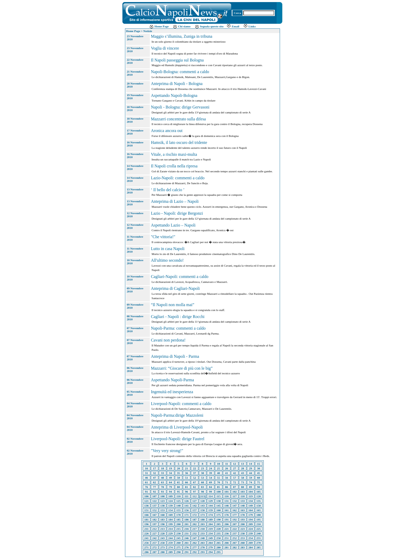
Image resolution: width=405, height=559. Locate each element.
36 (186, 473)
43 (242, 473)
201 (186, 524)
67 (194, 482)
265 (218, 542)
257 (154, 542)
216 (186, 528)
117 (234, 496)
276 (186, 547)
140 (178, 505)
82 (194, 486)
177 (234, 514)
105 (258, 491)
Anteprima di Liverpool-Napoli (177, 427)
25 (218, 468)
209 (250, 524)
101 (226, 491)
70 (218, 482)
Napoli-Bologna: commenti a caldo (180, 71)
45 (258, 473)
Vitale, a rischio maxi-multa (174, 154)
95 (178, 491)
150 (258, 505)
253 (242, 538)
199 (170, 524)
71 (226, 482)
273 (162, 547)
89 (250, 486)
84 (210, 486)
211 (146, 528)
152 (154, 510)
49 (170, 477)
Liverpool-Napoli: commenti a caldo (181, 403)
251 (226, 538)
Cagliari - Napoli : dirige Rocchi (178, 316)
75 (258, 482)
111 (186, 496)
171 (186, 514)
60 (258, 477)
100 (218, 491)
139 (170, 505)
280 (218, 547)
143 (202, 505)
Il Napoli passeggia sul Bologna (177, 60)
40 (218, 473)
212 (154, 528)
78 (162, 486)
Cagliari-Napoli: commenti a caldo (179, 276)
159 (210, 510)
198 (162, 524)
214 (170, 528)
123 (162, 500)
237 (234, 533)
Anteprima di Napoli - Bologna (176, 83)
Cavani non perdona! (168, 340)
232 (194, 533)
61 (146, 482)
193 (242, 519)
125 (178, 500)
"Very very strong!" (167, 450)
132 (234, 500)
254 (250, 538)
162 (234, 510)
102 (234, 491)
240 (258, 533)
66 (186, 482)
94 (170, 491)
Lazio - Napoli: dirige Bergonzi (177, 213)
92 (154, 491)
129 (210, 500)
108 (162, 496)
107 (154, 496)
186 (186, 519)
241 (146, 538)
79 (170, 486)
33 (162, 473)
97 (194, 491)
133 (242, 500)
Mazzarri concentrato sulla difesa (178, 119)
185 (178, 519)
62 (154, 482)
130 (218, 500)
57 (234, 477)
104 (250, 491)
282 (234, 547)
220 (218, 528)
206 (226, 524)
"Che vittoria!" (163, 237)
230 (178, 533)
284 (250, 547)
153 (162, 510)
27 (234, 468)
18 (162, 468)
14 (250, 463)
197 (154, 524)
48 (162, 477)
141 (186, 505)
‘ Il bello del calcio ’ (167, 190)
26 (226, 468)
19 (170, 468)
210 (258, 524)
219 (210, 528)
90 (258, 486)
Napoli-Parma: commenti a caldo (178, 328)
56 (226, 477)
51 (186, 477)
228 (162, 533)
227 (154, 533)
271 (146, 547)
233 (202, 533)
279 (210, 547)
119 (250, 496)
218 (202, 528)
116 (226, 496)
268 (242, 542)
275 (178, 547)
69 (210, 482)
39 (210, 473)
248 (202, 538)
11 (226, 463)
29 (250, 468)
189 (210, 519)
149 (250, 505)
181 (146, 519)
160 (218, 510)
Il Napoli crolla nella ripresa (174, 166)
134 (250, 500)
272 (154, 547)
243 (162, 538)
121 (146, 500)
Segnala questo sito (209, 26)
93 (162, 491)
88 (242, 486)
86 (226, 486)
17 (154, 468)
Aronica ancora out (167, 130)
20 (178, 468)
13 (242, 463)
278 (202, 547)
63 (162, 482)
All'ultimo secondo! (167, 260)
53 (202, 477)
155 (178, 510)
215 (178, 528)
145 (218, 505)
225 (258, 528)
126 (186, 500)
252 (234, 538)
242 (154, 538)
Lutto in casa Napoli (167, 248)
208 (242, 524)
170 (178, 514)
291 (186, 552)
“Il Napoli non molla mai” (172, 304)
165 (258, 510)
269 (250, 542)
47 (154, 477)
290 (178, 552)
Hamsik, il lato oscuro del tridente (179, 142)
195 (258, 519)
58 (242, 477)
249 (210, 538)
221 (226, 528)
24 (210, 468)
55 (218, 477)
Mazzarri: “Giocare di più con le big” (182, 368)
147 (234, 505)
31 (146, 473)
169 (170, 514)
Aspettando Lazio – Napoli (173, 225)
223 (242, 528)
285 (258, 547)
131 (226, 500)
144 (210, 505)
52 (194, 477)
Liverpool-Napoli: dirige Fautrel (177, 439)
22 (194, 468)
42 (234, 473)
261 (186, 542)
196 (146, 524)
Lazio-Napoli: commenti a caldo (177, 178)
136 (146, 505)
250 (218, 538)
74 (250, 482)
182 (154, 519)
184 (170, 519)
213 (162, 528)
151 (146, 510)
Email (233, 26)
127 (194, 500)
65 (178, 482)
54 (210, 477)
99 (210, 491)
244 (170, 538)
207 (234, 524)
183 (162, 519)
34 (170, 473)
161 (226, 510)
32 (154, 473)
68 (202, 482)
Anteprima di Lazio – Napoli (175, 201)
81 (186, 486)
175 (218, 514)
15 (258, 463)
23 (202, 468)
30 (258, 468)
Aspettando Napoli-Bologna (174, 95)
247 (194, 538)
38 (202, 473)
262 (194, 542)
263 (202, 542)
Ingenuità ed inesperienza (172, 392)
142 (194, 505)
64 (170, 482)
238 (242, 533)
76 (146, 486)
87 (234, 486)
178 (242, 514)
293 (202, 552)
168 (162, 514)
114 (210, 496)
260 (178, 542)
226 (146, 533)
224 (250, 528)
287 (154, 552)
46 (146, 477)
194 (250, 519)
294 (210, 552)
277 (194, 547)
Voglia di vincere (165, 48)
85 (218, 486)
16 (146, 468)
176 (226, 514)
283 (242, 547)
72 (234, 482)
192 (234, 519)
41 (226, 473)
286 (146, 552)
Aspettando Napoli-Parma (172, 380)
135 (258, 500)
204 (210, 524)
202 (194, 524)
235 (218, 533)
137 (154, 505)
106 (146, 496)
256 (146, 542)
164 (250, 510)
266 (226, 542)
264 (210, 542)
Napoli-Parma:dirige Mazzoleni (177, 415)
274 (170, 547)
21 (186, 468)
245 (178, 538)
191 (226, 519)
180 (258, 514)
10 (218, 463)
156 (186, 510)
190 (218, 519)
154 (170, 510)
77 (154, 486)
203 (202, 524)
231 (186, 533)
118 (242, 496)
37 (194, 473)
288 (162, 552)
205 (218, 524)
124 (170, 500)
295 (218, 552)
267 (234, 542)
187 (194, 519)
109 (170, 496)
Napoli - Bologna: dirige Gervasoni (180, 107)
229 (170, 533)
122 (154, 500)
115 (218, 496)
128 (202, 500)
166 (146, 514)
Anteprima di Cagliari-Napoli (175, 288)
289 (170, 552)
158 (202, 510)
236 (226, 533)
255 (258, 538)
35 (178, 473)
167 (154, 514)
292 (194, 552)
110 (178, 496)
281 (226, 547)
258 (162, 542)
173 (202, 514)
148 (242, 505)
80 (178, 486)
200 (178, 524)
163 (242, 510)
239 (250, 533)
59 (250, 477)
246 (186, 538)
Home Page (159, 26)
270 (258, 542)
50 (178, 477)
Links (249, 26)
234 (210, 533)
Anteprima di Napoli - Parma (175, 356)
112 (194, 496)
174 (210, 514)
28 (242, 468)
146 (226, 505)
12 (234, 463)
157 (194, 510)
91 (146, 491)
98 (202, 491)
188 (202, 519)
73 (242, 482)
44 (250, 473)
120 (258, 496)
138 (162, 505)
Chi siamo (182, 26)
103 (242, 491)
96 (186, 491)
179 (250, 514)
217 (194, 528)
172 (194, 514)
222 (234, 528)
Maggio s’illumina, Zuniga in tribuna (181, 36)
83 (202, 486)
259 (170, 542)
